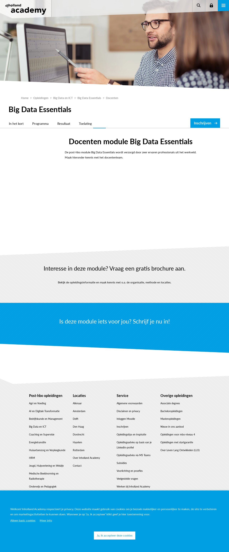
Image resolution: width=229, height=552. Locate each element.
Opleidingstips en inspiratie (131, 434)
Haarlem (77, 442)
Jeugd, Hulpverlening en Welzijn (46, 465)
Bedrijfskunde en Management (46, 418)
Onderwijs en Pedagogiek (42, 486)
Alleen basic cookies (22, 520)
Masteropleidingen (170, 418)
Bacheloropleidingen (171, 411)
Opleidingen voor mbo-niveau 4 (177, 434)
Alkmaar (77, 403)
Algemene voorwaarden (129, 403)
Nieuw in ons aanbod (172, 426)
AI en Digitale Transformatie (44, 411)
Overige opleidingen (176, 395)
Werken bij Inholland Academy (133, 486)
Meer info (46, 520)
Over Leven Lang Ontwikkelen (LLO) (180, 450)
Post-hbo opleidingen (45, 395)
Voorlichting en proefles (130, 470)
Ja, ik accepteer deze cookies (114, 535)
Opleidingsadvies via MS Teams (133, 455)
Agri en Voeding (37, 403)
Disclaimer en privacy (128, 411)
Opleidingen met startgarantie (176, 442)
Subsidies (122, 462)
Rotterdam (79, 450)
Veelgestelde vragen (127, 478)
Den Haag (78, 426)
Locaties (79, 395)
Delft (75, 418)
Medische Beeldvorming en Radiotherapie (44, 476)
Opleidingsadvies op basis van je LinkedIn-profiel (134, 445)
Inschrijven (202, 123)
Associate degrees (170, 403)
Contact (77, 465)
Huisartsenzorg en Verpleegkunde (47, 450)
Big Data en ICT (37, 426)
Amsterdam (79, 411)
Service (122, 395)
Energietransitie (37, 442)
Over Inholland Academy (86, 457)
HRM (32, 457)
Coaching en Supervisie (41, 434)
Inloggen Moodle (126, 418)
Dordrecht (78, 434)
